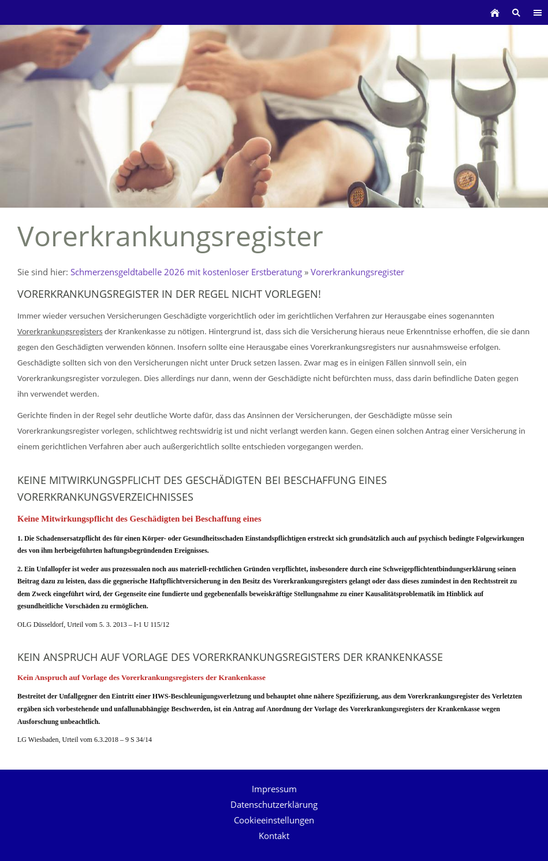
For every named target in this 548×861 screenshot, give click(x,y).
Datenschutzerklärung (274, 804)
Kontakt (274, 835)
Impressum (274, 789)
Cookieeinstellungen (274, 820)
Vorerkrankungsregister (357, 272)
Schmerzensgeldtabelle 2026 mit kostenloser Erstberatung (186, 272)
